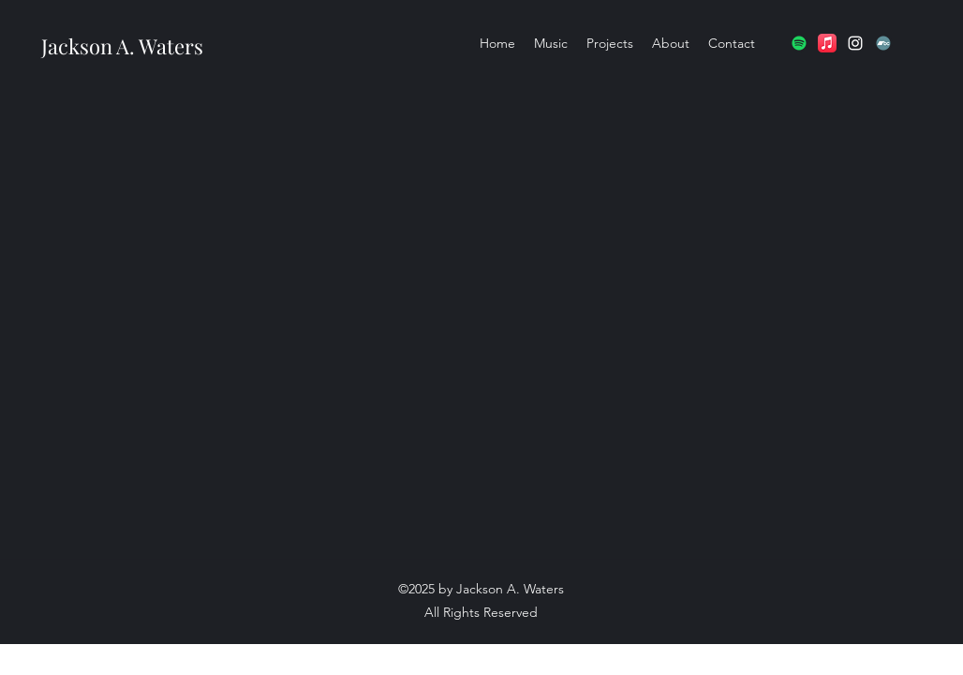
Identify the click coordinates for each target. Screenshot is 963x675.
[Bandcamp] (883, 43)
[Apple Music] (827, 43)
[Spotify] (799, 43)
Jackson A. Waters (122, 46)
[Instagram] (855, 43)
